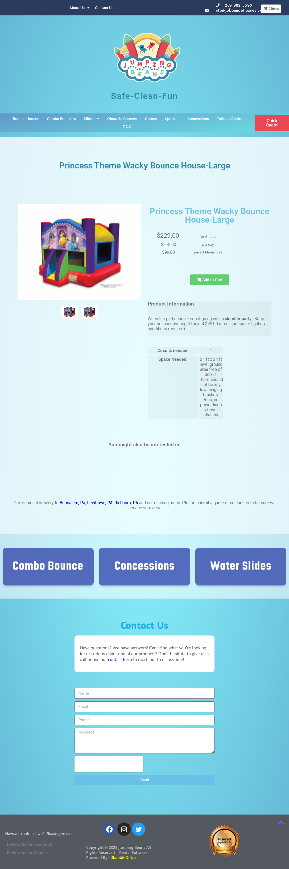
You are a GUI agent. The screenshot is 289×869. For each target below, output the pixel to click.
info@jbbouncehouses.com (239, 10)
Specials (172, 119)
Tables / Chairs (229, 119)
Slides (91, 119)
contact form (120, 660)
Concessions (198, 119)
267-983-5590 (238, 5)
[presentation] (109, 764)
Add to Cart (209, 279)
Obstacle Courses (122, 119)
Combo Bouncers (61, 119)
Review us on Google (27, 852)
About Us (79, 8)
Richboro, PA (126, 502)
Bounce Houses (26, 119)
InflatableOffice (122, 857)
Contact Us (104, 8)
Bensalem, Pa (72, 502)
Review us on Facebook (29, 844)
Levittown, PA (100, 502)
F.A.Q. (128, 127)
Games (151, 119)
